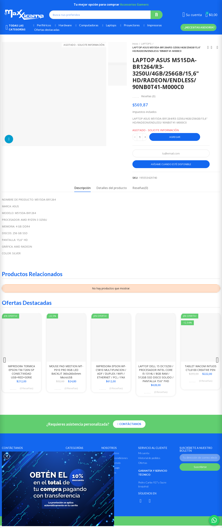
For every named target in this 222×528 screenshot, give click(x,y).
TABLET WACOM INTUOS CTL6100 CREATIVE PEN (200, 368)
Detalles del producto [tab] (111, 188)
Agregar (174, 137)
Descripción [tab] (82, 188)
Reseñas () (148, 96)
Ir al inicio (213, 47)
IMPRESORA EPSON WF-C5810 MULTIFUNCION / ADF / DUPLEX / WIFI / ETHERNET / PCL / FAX (111, 371)
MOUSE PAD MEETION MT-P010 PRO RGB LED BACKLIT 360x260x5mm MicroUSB (66, 371)
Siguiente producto (217, 47)
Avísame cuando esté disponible (171, 164)
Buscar (157, 14)
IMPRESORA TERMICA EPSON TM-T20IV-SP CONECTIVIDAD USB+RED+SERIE (21, 371)
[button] (198, 27)
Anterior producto (208, 47)
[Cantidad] (139, 137)
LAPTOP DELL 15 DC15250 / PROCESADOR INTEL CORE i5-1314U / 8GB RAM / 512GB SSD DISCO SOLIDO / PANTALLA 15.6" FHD (155, 373)
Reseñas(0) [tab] (140, 188)
